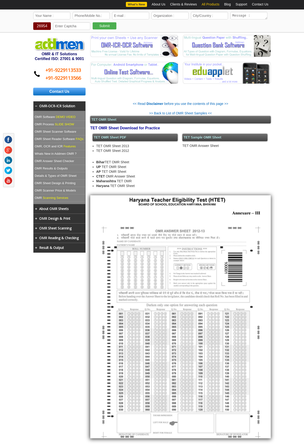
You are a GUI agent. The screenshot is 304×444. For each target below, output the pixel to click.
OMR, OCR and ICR (55, 147)
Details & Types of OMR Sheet (55, 176)
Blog (227, 4)
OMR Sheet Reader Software (59, 139)
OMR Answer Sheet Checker (54, 162)
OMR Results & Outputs (51, 169)
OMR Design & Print (54, 219)
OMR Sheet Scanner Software (55, 132)
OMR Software (55, 117)
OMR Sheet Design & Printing (55, 184)
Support (241, 4)
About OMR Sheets (54, 209)
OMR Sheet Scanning (55, 229)
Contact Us (260, 4)
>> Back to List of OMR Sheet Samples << (180, 114)
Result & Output (51, 248)
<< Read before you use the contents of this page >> (180, 104)
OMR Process (54, 125)
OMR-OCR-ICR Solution (57, 106)
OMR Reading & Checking (59, 238)
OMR (51, 198)
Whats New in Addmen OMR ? (55, 154)
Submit (104, 26)
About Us (159, 4)
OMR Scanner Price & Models (55, 191)
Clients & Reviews (183, 4)
